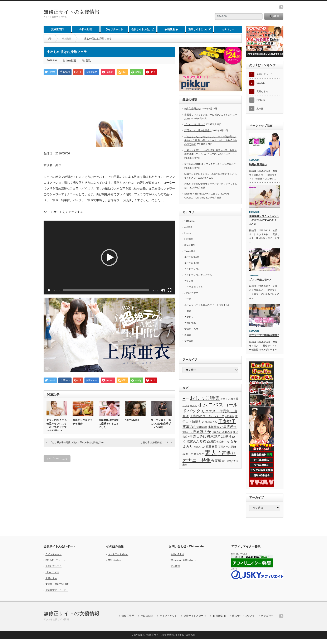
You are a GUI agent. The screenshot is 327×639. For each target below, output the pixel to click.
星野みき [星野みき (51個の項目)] (227, 432)
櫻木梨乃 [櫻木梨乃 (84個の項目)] (213, 436)
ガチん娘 (189, 281)
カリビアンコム (192, 269)
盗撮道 (187, 334)
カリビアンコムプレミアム (198, 275)
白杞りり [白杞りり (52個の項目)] (224, 441)
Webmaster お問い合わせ (184, 560)
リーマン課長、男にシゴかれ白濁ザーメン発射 (161, 424)
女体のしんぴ (191, 329)
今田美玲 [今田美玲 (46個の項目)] (229, 416)
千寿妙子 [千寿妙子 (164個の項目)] (227, 421)
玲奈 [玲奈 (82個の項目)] (203, 441)
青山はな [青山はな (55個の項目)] (227, 460)
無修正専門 (57, 29)
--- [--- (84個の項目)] (187, 398)
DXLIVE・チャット (55, 560)
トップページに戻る (57, 458)
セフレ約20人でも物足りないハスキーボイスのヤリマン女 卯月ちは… (57, 425)
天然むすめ (190, 323)
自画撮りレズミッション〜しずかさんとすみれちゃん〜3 (264, 220)
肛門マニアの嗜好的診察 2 (197, 130)
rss (281, 7)
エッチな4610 (191, 263)
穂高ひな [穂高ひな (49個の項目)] (199, 454)
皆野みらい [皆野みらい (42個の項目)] (199, 447)
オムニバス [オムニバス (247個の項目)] (210, 404)
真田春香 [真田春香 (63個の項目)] (212, 446)
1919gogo (189, 221)
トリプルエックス (193, 287)
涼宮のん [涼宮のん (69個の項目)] (193, 441)
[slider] (106, 290)
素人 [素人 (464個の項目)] (211, 452)
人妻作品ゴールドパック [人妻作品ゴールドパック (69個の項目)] (207, 416)
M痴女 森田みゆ (192, 108)
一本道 (187, 311)
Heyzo (187, 233)
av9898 (188, 227)
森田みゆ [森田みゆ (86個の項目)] (199, 436)
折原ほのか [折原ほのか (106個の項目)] (201, 432)
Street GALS (190, 245)
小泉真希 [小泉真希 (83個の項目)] (227, 427)
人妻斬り (189, 317)
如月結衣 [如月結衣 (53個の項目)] (202, 427)
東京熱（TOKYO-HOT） (57, 584)
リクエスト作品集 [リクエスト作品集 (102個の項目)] (215, 411)
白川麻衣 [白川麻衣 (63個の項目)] (213, 441)
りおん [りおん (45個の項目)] (193, 405)
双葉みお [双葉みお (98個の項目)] (189, 427)
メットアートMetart (118, 554)
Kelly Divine (132, 419)
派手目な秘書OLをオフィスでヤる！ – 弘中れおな (210, 164)
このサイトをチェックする (65, 211)
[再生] (49, 290)
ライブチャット (114, 29)
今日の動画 (85, 29)
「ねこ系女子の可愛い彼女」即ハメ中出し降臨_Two (76, 442)
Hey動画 (66, 38)
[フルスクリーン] (169, 290)
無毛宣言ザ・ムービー (56, 590)
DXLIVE (261, 83)
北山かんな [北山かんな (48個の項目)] (211, 422)
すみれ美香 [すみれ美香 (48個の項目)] (232, 398)
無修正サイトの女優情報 (71, 12)
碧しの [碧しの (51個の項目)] (189, 454)
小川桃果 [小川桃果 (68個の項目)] (214, 427)
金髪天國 (189, 341)
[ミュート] (163, 290)
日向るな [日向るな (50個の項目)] (217, 432)
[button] (109, 257)
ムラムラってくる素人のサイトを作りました (207, 305)
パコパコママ (191, 293)
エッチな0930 (191, 257)
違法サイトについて (199, 29)
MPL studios (114, 560)
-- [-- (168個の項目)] (183, 398)
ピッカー (189, 299)
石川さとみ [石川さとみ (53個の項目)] (224, 446)
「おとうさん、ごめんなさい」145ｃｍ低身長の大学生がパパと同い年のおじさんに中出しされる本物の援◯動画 (210, 140)
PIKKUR (261, 100)
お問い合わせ (177, 554)
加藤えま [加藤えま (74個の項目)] (198, 421)
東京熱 (260, 108)
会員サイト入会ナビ (142, 29)
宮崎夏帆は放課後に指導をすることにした (109, 424)
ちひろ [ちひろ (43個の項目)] (185, 405)
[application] (109, 257)
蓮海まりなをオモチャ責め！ (83, 422)
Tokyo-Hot (189, 251)
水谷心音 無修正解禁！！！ (155, 442)
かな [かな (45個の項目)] (222, 399)
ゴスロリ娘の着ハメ (194, 124)
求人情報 (175, 566)
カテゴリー (228, 29)
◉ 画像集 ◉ (171, 29)
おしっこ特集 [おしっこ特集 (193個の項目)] (205, 398)
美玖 (88, 60)
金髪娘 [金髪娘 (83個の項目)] (216, 460)
